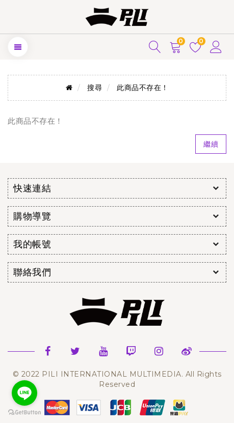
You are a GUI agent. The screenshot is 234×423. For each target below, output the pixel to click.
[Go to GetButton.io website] (24, 412)
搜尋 (94, 87)
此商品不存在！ (143, 87)
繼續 (210, 144)
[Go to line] (24, 393)
